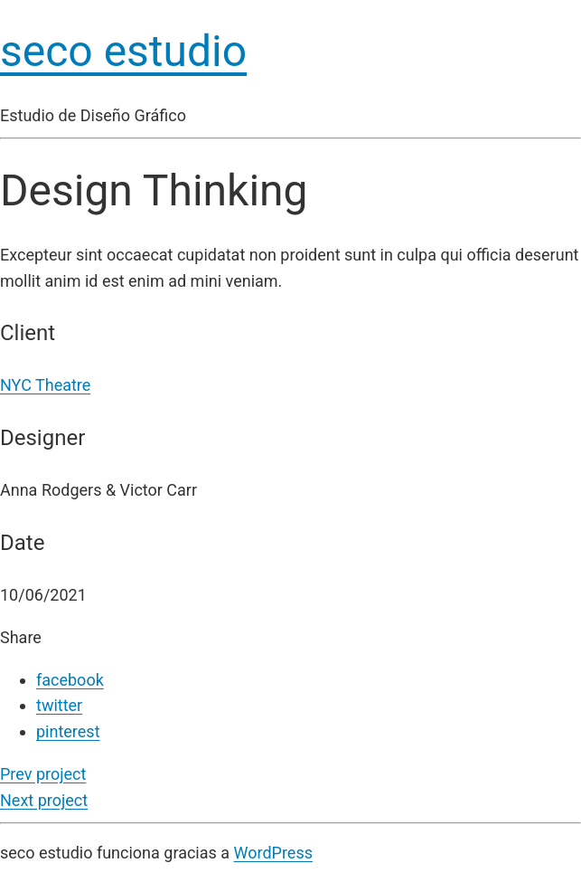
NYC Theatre (45, 384)
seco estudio (123, 51)
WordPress (273, 852)
